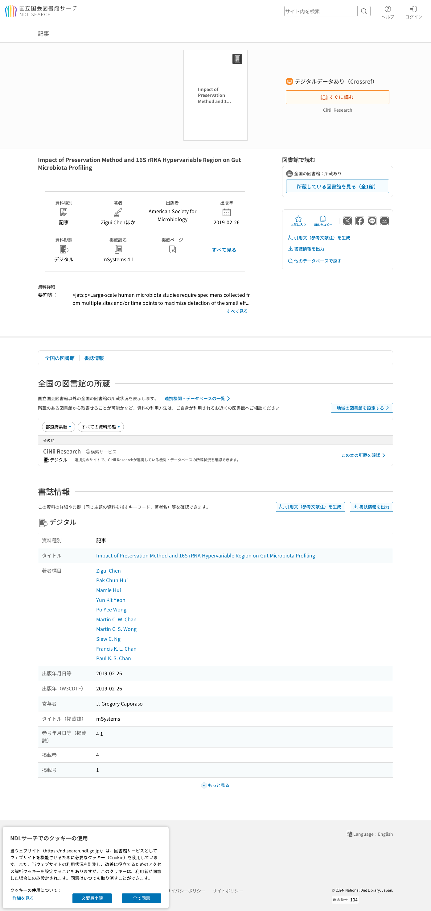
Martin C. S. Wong (116, 628)
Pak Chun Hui (112, 580)
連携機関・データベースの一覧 (198, 398)
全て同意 (141, 898)
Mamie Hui (108, 590)
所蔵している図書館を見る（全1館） (338, 186)
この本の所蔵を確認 (364, 455)
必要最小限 (92, 898)
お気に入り (298, 221)
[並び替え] (58, 427)
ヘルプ (387, 11)
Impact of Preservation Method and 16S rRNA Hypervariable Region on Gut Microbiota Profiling (205, 555)
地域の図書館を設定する (364, 408)
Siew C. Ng (108, 638)
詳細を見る (23, 898)
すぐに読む (337, 97)
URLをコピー (323, 221)
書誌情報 (94, 358)
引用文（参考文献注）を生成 (318, 237)
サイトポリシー (228, 891)
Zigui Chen (108, 570)
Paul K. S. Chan (113, 658)
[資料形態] (101, 427)
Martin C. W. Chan (116, 619)
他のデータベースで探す (314, 261)
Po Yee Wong (111, 609)
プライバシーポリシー (183, 891)
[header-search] (327, 11)
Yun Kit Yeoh (110, 599)
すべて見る (224, 249)
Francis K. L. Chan (116, 648)
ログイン (413, 11)
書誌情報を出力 (305, 249)
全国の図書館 (60, 358)
